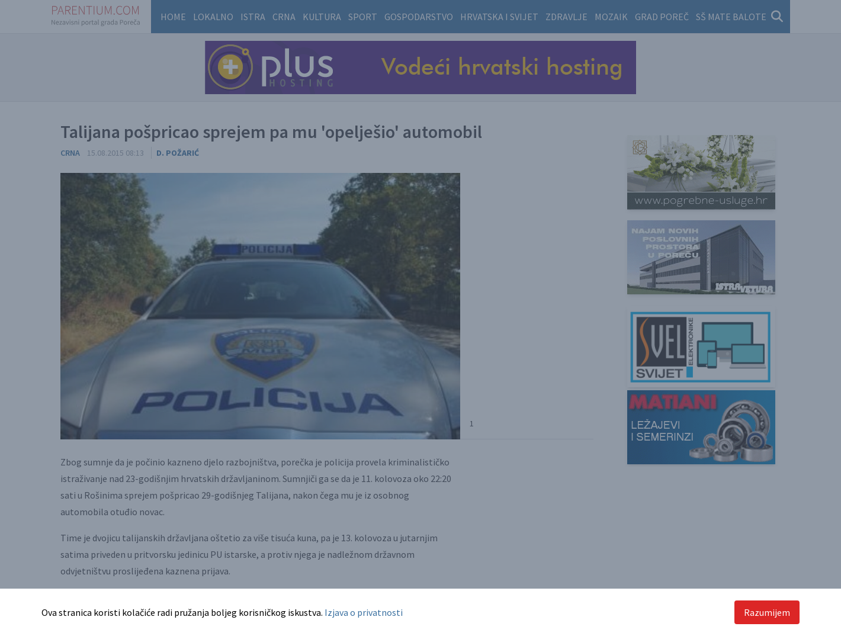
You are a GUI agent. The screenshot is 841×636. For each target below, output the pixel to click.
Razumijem (767, 612)
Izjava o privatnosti (364, 612)
